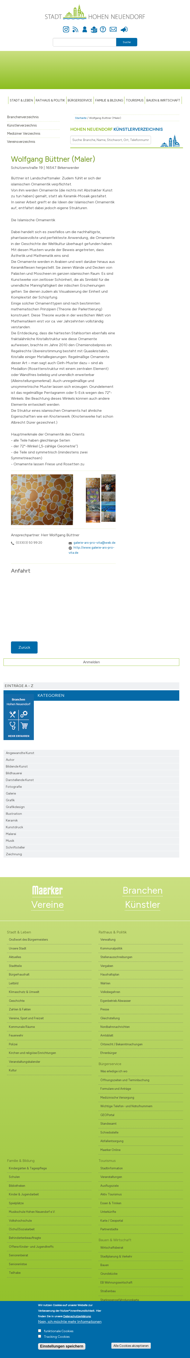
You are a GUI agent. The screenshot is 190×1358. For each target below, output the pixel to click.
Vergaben (106, 966)
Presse (124, 26)
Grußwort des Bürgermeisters (28, 939)
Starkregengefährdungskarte (119, 1300)
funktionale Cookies (59, 1331)
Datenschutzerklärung (77, 1316)
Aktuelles (15, 957)
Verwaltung (108, 939)
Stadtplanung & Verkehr (116, 1256)
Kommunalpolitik (111, 948)
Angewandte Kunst (20, 753)
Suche (127, 42)
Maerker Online (110, 1150)
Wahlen (105, 983)
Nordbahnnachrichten (115, 1027)
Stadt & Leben (21, 100)
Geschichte (17, 1001)
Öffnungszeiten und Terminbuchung (124, 1080)
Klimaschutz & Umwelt (24, 992)
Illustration (14, 814)
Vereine (47, 904)
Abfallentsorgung (111, 1141)
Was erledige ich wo (113, 1071)
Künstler (142, 904)
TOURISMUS (135, 100)
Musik (10, 841)
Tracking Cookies (57, 1337)
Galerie (11, 793)
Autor (10, 760)
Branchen (143, 890)
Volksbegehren (110, 992)
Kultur (13, 1070)
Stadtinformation (111, 1168)
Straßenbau (108, 1291)
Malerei (11, 834)
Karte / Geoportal (111, 1220)
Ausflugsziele (109, 1185)
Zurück (24, 647)
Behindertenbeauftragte (25, 1238)
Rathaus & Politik (50, 100)
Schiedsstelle (109, 1132)
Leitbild (13, 983)
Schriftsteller (15, 847)
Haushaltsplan (109, 974)
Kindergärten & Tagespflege (28, 1168)
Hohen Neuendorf (116, 129)
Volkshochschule (20, 1220)
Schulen (14, 1177)
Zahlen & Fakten (20, 1009)
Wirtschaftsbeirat (111, 1247)
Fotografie (14, 787)
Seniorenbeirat (18, 1255)
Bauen (104, 1265)
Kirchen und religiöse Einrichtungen (32, 1053)
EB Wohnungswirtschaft (116, 1282)
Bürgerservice (80, 100)
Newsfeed (75, 26)
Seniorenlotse (18, 1264)
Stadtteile (15, 966)
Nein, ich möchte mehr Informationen (70, 1321)
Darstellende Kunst (20, 780)
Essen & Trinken (110, 1203)
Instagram (66, 26)
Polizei (13, 1044)
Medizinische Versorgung (117, 1097)
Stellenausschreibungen (116, 957)
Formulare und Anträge (115, 1088)
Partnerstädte (109, 1229)
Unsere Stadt (17, 948)
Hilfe (103, 26)
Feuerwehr (16, 1035)
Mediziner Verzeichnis (23, 133)
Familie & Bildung (109, 100)
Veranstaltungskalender (24, 1061)
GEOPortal (107, 1115)
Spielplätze (16, 1203)
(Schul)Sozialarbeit (22, 1229)
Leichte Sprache (94, 26)
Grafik (10, 800)
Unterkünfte (108, 1212)
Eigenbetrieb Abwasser (115, 1001)
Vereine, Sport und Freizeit (26, 1018)
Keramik (12, 820)
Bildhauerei (14, 773)
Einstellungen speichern (61, 1346)
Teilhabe (15, 1272)
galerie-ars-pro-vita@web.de (94, 542)
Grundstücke (108, 1273)
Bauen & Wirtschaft (163, 100)
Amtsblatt (106, 1035)
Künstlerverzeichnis (22, 125)
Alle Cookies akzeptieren (131, 1346)
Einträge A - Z (19, 686)
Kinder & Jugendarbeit (24, 1194)
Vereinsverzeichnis (21, 142)
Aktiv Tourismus (111, 1194)
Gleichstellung (110, 1018)
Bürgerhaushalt (19, 974)
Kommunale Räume (22, 1027)
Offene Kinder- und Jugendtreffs (31, 1246)
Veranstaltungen (111, 1177)
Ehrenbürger (108, 1053)
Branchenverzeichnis (23, 117)
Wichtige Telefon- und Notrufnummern (126, 1106)
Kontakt (113, 26)
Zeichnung (14, 854)
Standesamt (108, 1123)
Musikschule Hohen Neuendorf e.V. (32, 1212)
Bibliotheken (17, 1185)
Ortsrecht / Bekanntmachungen (121, 1044)
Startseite (81, 118)
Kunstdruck (14, 827)
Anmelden (85, 26)
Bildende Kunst (17, 766)
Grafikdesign (15, 807)
